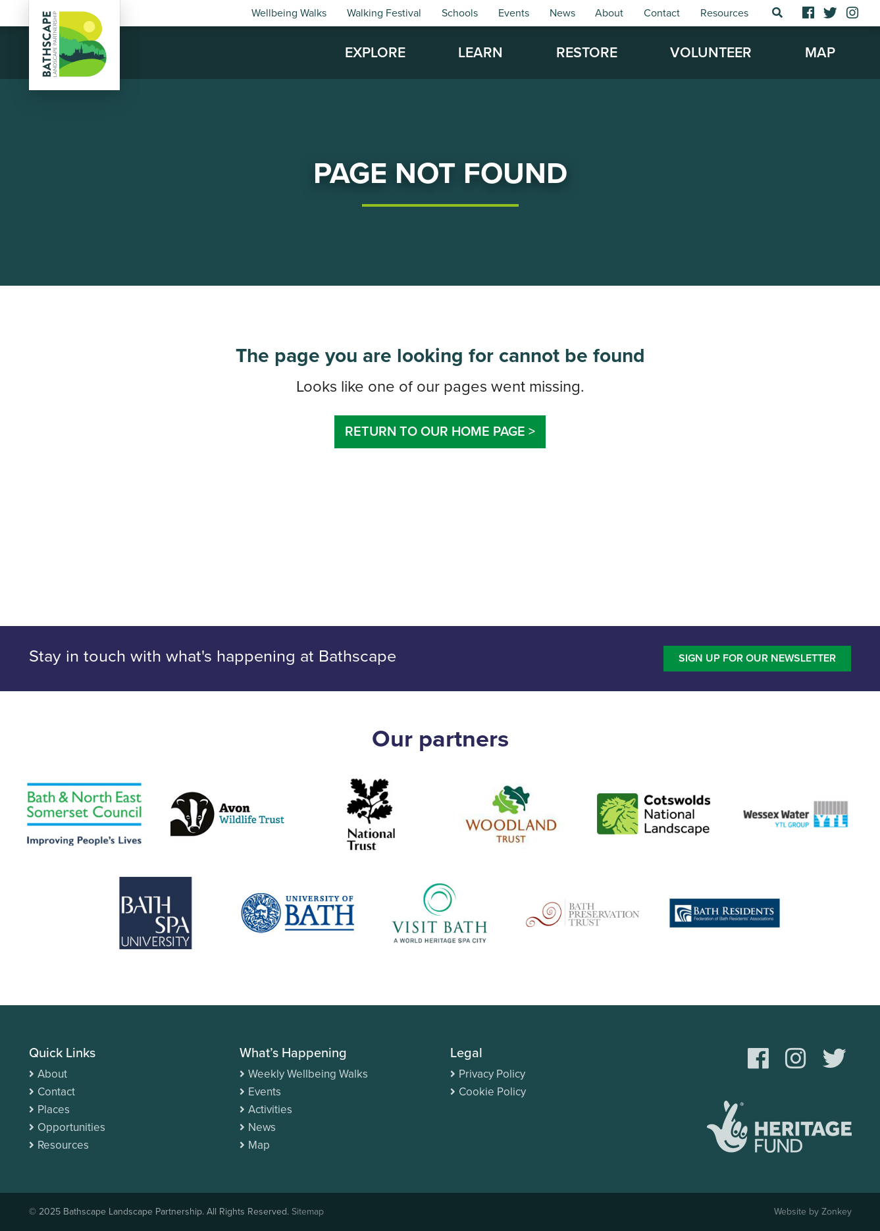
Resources (724, 13)
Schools (460, 13)
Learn (480, 52)
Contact (662, 13)
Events (513, 13)
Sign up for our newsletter (757, 658)
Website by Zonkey (813, 1211)
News (562, 13)
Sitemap (308, 1211)
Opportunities (71, 1127)
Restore (586, 52)
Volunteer (711, 52)
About (609, 13)
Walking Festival (384, 13)
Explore (375, 52)
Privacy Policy (492, 1074)
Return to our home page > (440, 432)
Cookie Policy (492, 1092)
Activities (270, 1109)
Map (820, 52)
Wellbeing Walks (288, 13)
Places (54, 1109)
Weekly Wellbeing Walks (308, 1074)
